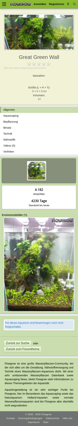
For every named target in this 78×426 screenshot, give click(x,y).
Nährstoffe (9, 139)
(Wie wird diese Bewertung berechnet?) (25, 68)
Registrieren (56, 4)
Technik (7, 133)
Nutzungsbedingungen (30, 418)
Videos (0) (9, 145)
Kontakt (11, 418)
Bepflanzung (10, 121)
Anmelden (40, 4)
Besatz (7, 127)
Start (45, 422)
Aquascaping (10, 115)
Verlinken (8, 151)
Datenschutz (52, 418)
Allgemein (9, 109)
